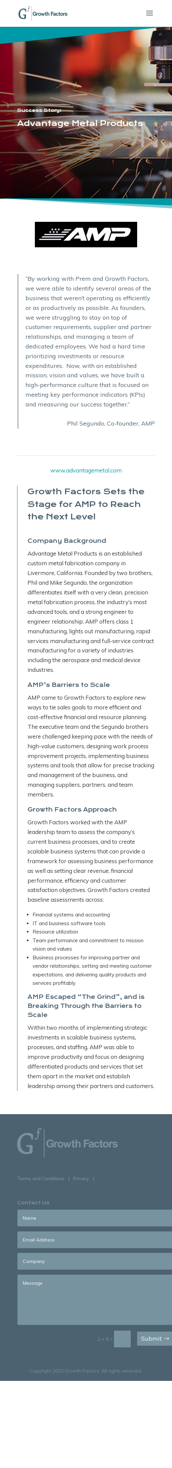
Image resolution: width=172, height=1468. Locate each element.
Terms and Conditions (40, 1178)
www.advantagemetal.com (86, 470)
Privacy (81, 1178)
